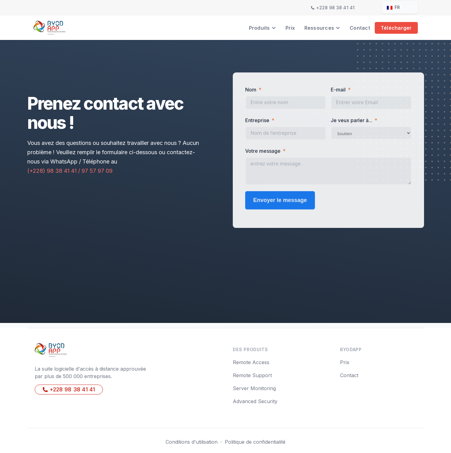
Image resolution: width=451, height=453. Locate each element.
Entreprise (257, 121)
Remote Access (251, 362)
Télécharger (396, 28)
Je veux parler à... (351, 121)
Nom (250, 90)
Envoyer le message (280, 201)
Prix (290, 28)
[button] (262, 28)
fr (393, 7)
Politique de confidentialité (255, 442)
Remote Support (252, 375)
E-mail (338, 90)
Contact (360, 28)
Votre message (263, 152)
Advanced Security (255, 401)
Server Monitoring (254, 388)
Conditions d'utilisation (192, 442)
